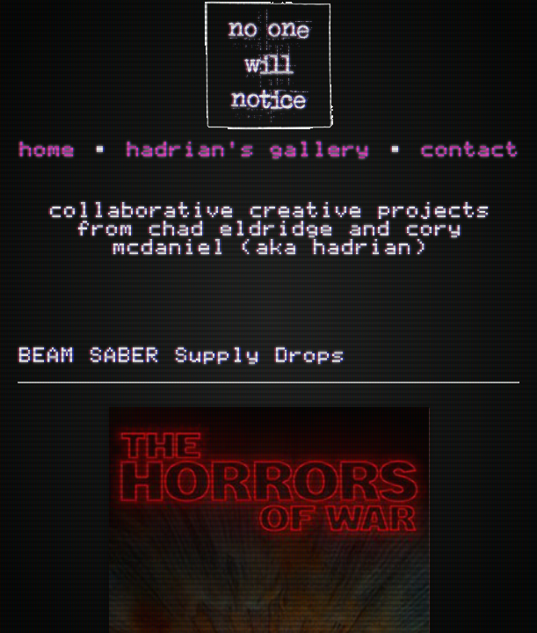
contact (469, 150)
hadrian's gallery (247, 150)
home (46, 150)
